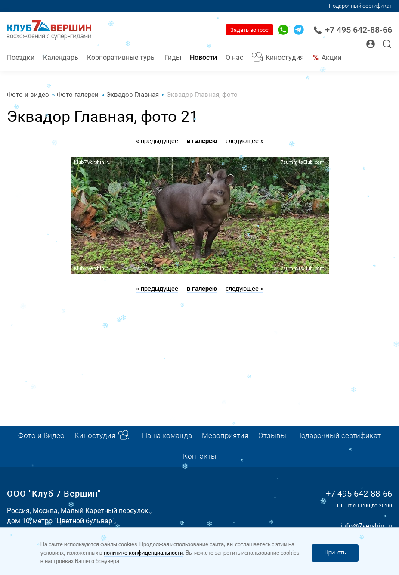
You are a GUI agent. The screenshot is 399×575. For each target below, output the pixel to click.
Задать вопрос (249, 30)
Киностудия (285, 57)
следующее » (244, 141)
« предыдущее (157, 141)
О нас (234, 57)
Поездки (20, 57)
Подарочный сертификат (360, 6)
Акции (331, 57)
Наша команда (167, 436)
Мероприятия (225, 436)
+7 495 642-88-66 (352, 30)
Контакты (200, 456)
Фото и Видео (41, 436)
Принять (335, 553)
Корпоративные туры (121, 57)
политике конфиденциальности (143, 553)
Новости (203, 57)
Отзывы (272, 436)
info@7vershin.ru (366, 526)
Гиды (173, 57)
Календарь (60, 57)
